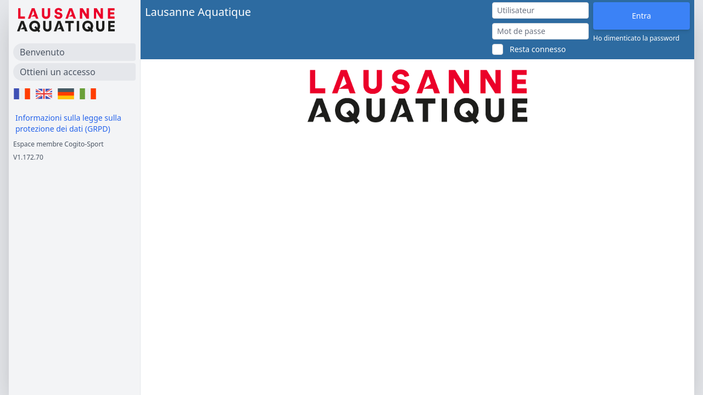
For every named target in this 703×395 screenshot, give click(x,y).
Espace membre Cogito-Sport (58, 144)
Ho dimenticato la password (636, 38)
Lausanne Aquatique (198, 11)
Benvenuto (42, 52)
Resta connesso (538, 49)
